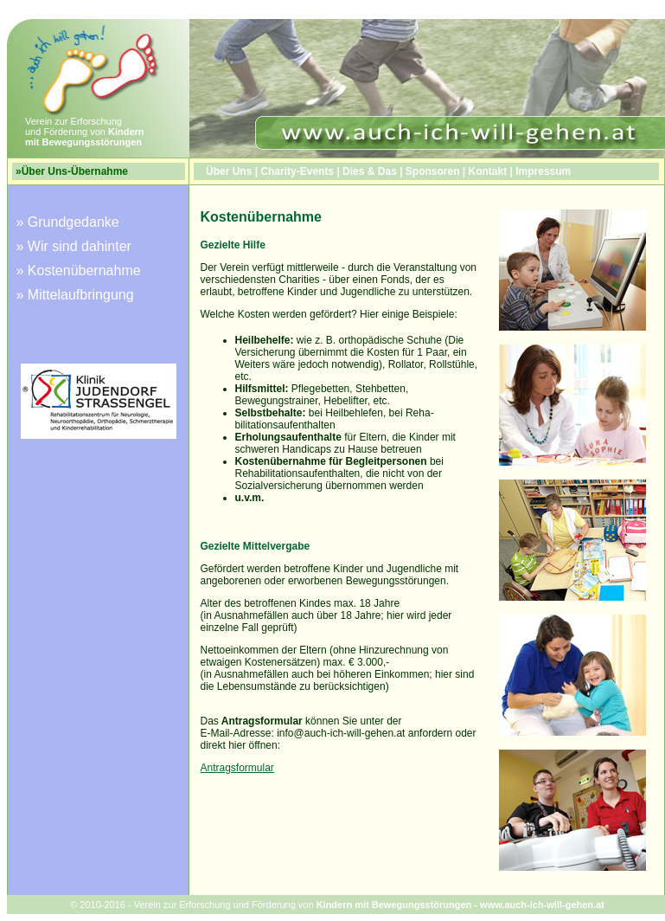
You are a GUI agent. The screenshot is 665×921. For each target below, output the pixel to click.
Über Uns (229, 171)
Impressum (543, 171)
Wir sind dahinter (79, 246)
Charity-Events (297, 171)
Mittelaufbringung (81, 294)
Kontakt (488, 171)
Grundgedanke (73, 222)
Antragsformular (237, 768)
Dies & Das (369, 171)
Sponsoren (433, 171)
